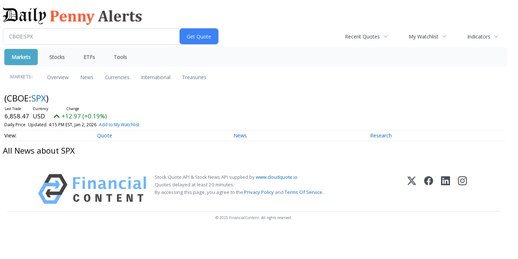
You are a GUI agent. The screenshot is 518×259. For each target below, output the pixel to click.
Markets (21, 57)
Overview (58, 77)
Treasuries (194, 77)
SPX (38, 98)
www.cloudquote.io (276, 177)
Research (381, 135)
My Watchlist (424, 36)
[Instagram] (462, 189)
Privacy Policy (259, 192)
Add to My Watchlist (119, 125)
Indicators (478, 36)
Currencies (117, 77)
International (156, 77)
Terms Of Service (303, 192)
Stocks (57, 57)
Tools (120, 57)
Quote (104, 135)
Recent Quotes (362, 36)
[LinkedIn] (445, 189)
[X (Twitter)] (411, 189)
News (87, 77)
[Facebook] (428, 189)
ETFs (89, 57)
